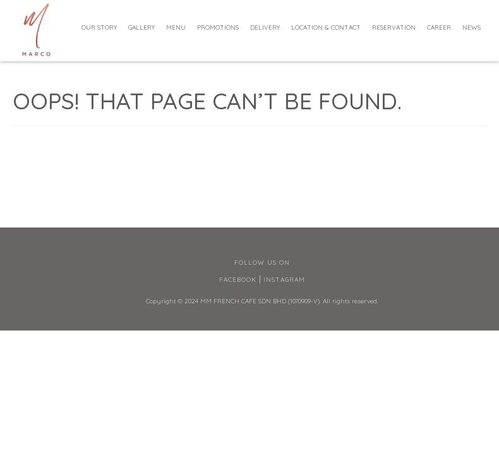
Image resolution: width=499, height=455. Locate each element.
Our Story (99, 27)
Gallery (141, 27)
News (471, 27)
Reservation (394, 27)
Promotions (218, 27)
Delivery (265, 27)
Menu (176, 27)
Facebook (237, 280)
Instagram (284, 280)
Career (439, 27)
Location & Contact (326, 27)
